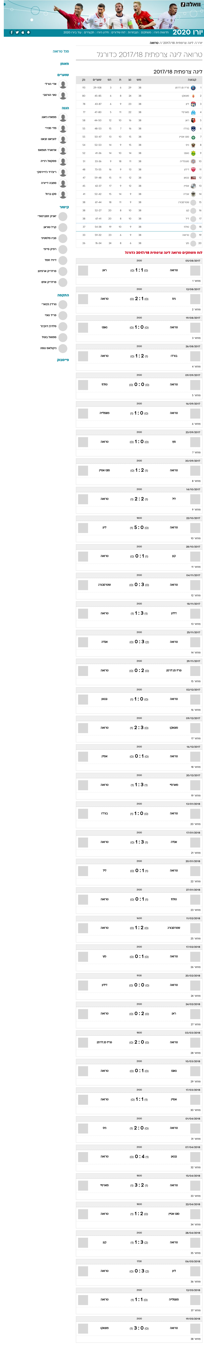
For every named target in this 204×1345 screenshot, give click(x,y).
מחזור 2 (192, 310)
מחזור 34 (192, 1225)
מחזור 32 (192, 1167)
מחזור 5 (192, 395)
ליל (170, 499)
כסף (119, 3)
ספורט (153, 3)
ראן (101, 270)
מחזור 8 (192, 481)
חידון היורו (99, 32)
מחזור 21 (192, 853)
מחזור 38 (192, 1339)
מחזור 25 (192, 939)
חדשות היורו (157, 32)
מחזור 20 (192, 824)
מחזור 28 (192, 1053)
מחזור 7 (192, 453)
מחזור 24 (192, 996)
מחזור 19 (192, 796)
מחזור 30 (192, 1110)
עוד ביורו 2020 (69, 32)
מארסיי (170, 785)
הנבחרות (129, 32)
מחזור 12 (192, 596)
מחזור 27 (192, 1024)
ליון (100, 527)
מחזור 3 (192, 338)
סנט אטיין (100, 470)
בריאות (98, 3)
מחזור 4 (192, 367)
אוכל (109, 3)
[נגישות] (5, 3)
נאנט (100, 327)
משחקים (142, 32)
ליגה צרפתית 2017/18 (174, 43)
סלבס (129, 3)
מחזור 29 (192, 1082)
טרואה (150, 43)
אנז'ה (101, 642)
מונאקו (170, 728)
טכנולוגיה (71, 3)
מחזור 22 (192, 881)
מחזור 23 (192, 910)
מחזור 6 (192, 424)
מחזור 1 (193, 281)
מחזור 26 (192, 967)
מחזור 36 (192, 1282)
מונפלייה (101, 413)
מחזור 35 (192, 1253)
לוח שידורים (115, 32)
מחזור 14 (192, 653)
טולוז (101, 384)
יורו (196, 43)
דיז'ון (170, 613)
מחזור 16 (192, 710)
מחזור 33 (192, 1196)
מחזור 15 (192, 681)
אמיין (101, 756)
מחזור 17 (192, 739)
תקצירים (85, 32)
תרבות (141, 3)
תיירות (85, 3)
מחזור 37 (192, 1310)
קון (170, 556)
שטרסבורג (100, 585)
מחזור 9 (192, 510)
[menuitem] (151, 4)
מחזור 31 (192, 1139)
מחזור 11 (192, 567)
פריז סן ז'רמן (170, 670)
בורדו (170, 356)
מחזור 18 (192, 767)
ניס (170, 299)
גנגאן (101, 699)
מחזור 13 (192, 624)
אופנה (58, 3)
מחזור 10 (192, 538)
